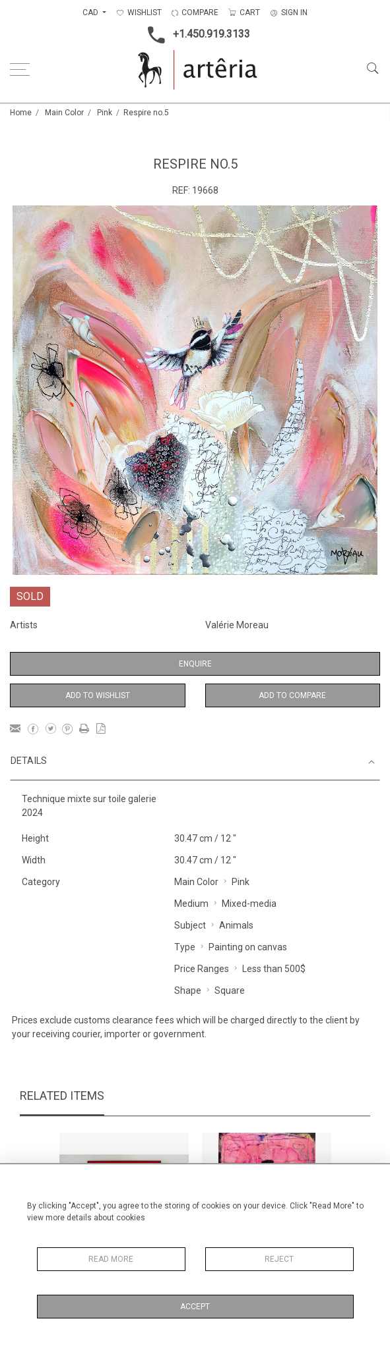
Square (229, 990)
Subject (190, 925)
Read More (110, 1259)
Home (21, 112)
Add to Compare (292, 695)
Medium (191, 903)
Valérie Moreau (237, 625)
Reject (279, 1259)
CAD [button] (91, 12)
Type (184, 947)
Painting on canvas (248, 947)
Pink (104, 112)
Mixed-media (249, 903)
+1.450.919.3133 (195, 34)
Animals (236, 925)
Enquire (195, 663)
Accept (195, 1306)
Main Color (64, 112)
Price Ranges (201, 968)
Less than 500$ (274, 968)
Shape (187, 990)
